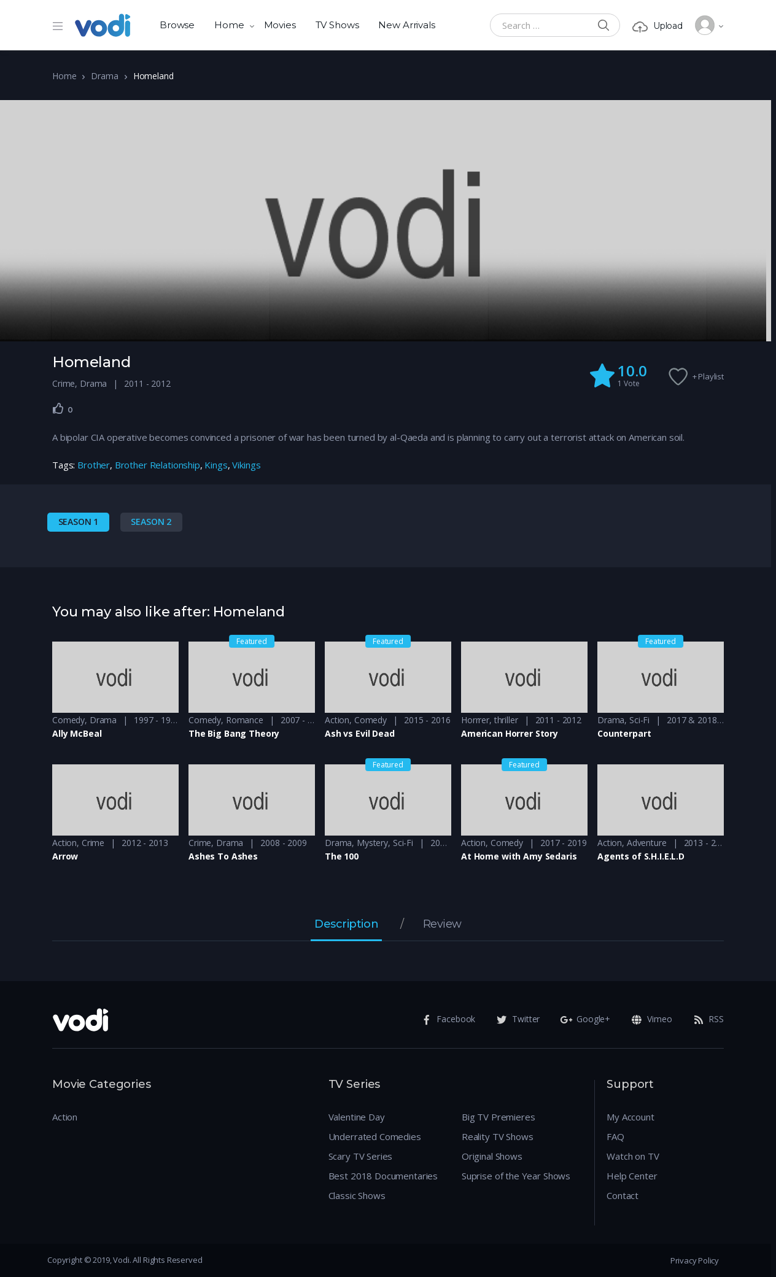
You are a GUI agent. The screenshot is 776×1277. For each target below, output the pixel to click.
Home (229, 25)
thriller (506, 720)
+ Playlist (708, 376)
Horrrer (475, 720)
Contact (622, 1195)
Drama (104, 76)
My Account (630, 1117)
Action (337, 720)
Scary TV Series (360, 1156)
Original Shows (492, 1156)
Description (346, 924)
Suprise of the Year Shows (516, 1176)
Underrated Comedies (374, 1136)
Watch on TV (633, 1156)
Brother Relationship (157, 465)
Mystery (372, 842)
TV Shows (337, 25)
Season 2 (151, 521)
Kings (215, 465)
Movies (280, 25)
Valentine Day (356, 1117)
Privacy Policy (694, 1260)
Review (442, 924)
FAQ (615, 1136)
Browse (177, 25)
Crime (63, 383)
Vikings (246, 465)
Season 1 (78, 521)
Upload (657, 26)
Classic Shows (357, 1195)
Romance (244, 720)
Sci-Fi (639, 720)
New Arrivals (406, 25)
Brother (93, 465)
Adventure (647, 842)
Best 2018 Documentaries (383, 1176)
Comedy (68, 720)
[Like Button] (58, 408)
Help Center (632, 1176)
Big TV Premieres (498, 1117)
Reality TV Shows (498, 1136)
